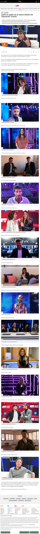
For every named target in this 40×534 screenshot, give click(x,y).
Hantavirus (24, 498)
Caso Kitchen (5, 498)
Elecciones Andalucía (13, 500)
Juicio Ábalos (12, 498)
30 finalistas (20, 486)
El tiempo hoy (21, 500)
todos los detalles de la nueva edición (22, 55)
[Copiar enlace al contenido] (38, 52)
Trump (35, 498)
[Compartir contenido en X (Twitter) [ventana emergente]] (31, 52)
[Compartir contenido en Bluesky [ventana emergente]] (34, 52)
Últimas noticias (28, 500)
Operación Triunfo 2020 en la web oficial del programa (25, 23)
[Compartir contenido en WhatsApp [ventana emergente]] (36, 52)
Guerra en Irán (30, 498)
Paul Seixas (18, 498)
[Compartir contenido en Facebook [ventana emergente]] (29, 52)
